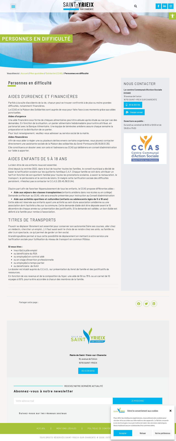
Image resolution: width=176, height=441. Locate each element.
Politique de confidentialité (103, 428)
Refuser (143, 433)
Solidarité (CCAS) (54, 73)
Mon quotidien (37, 73)
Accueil (24, 73)
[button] (172, 16)
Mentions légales (66, 428)
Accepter (122, 433)
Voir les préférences (162, 433)
